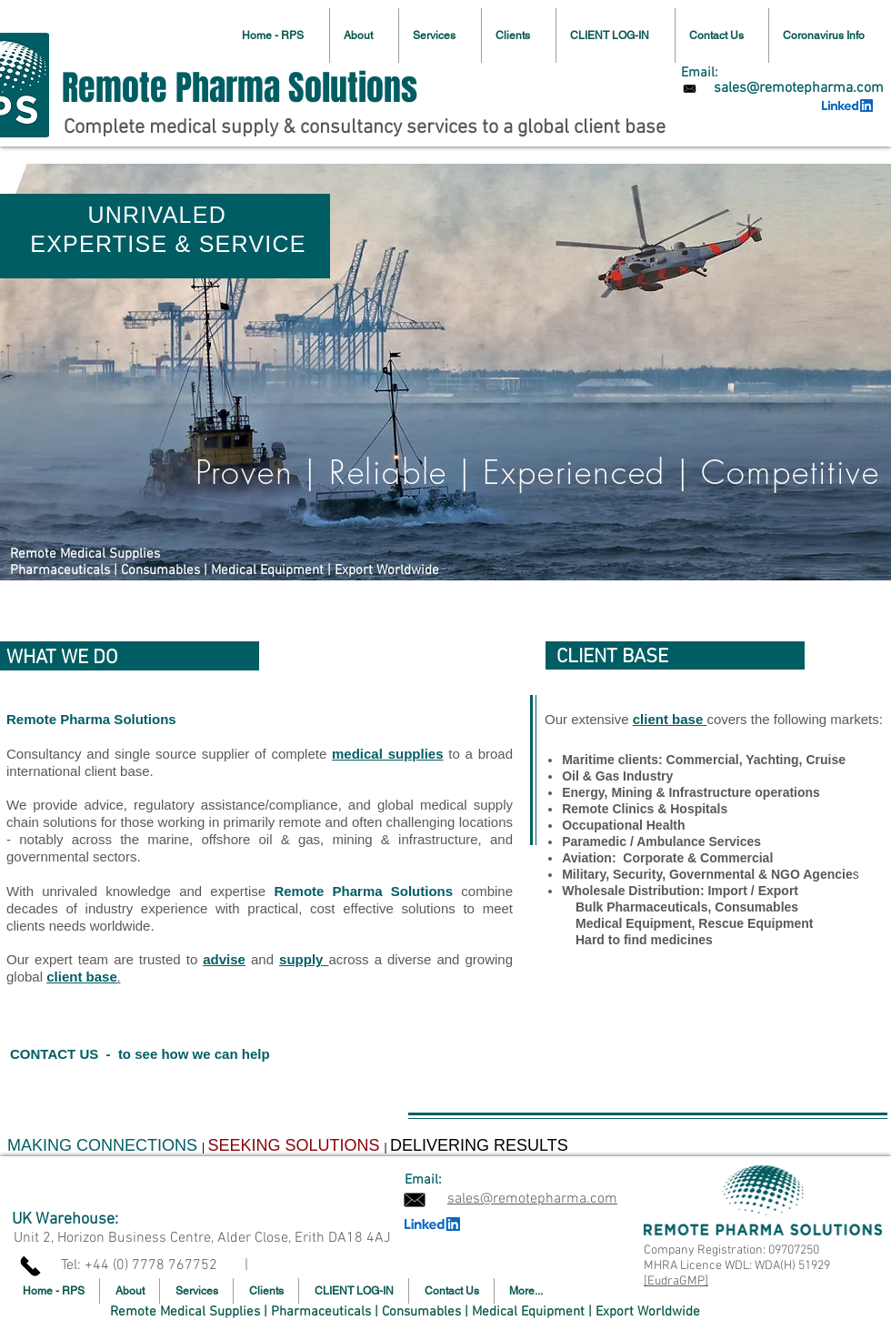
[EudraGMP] (676, 1281)
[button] (440, 35)
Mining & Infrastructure (681, 792)
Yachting (772, 759)
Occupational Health (623, 825)
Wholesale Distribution (631, 890)
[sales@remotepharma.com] (798, 88)
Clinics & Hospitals (669, 808)
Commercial (702, 759)
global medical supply (445, 804)
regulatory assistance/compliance (236, 804)
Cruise (826, 759)
